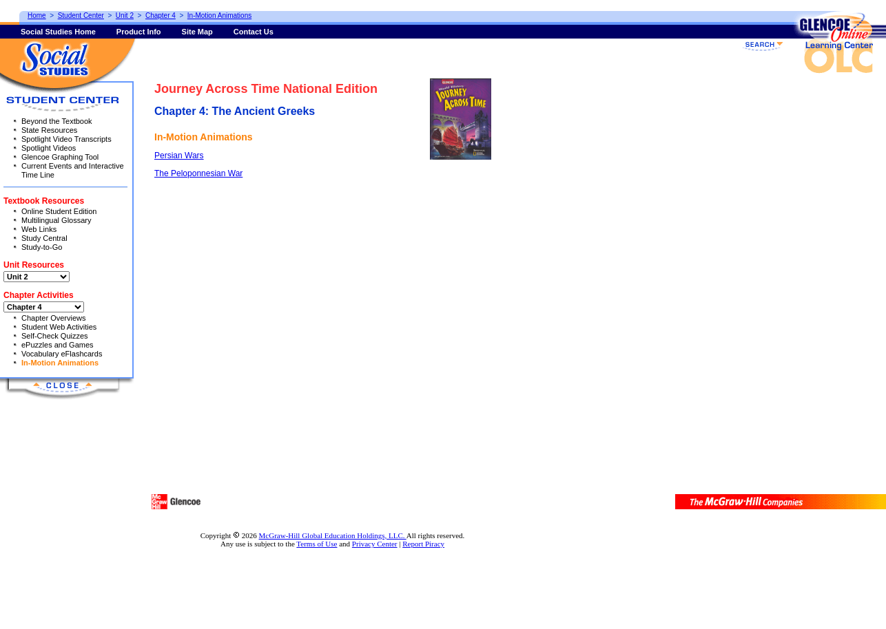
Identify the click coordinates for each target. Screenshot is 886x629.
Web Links (38, 229)
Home (37, 15)
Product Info (138, 32)
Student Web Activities (58, 327)
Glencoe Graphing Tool (60, 157)
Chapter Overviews (53, 318)
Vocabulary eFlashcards (61, 354)
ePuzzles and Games (57, 345)
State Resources (49, 130)
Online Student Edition (58, 211)
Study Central (44, 238)
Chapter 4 (160, 15)
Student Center (81, 15)
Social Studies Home (58, 32)
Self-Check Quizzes (54, 336)
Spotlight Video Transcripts (66, 139)
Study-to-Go (41, 247)
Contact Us (254, 32)
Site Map (197, 32)
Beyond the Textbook (56, 121)
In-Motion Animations (60, 363)
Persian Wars (179, 155)
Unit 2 (125, 15)
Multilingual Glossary (56, 220)
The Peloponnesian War (198, 173)
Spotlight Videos (48, 148)
